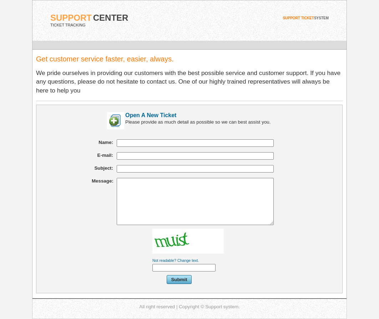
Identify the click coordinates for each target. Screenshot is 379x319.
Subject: (103, 168)
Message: (102, 181)
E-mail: (105, 155)
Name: (105, 142)
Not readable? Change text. (175, 260)
